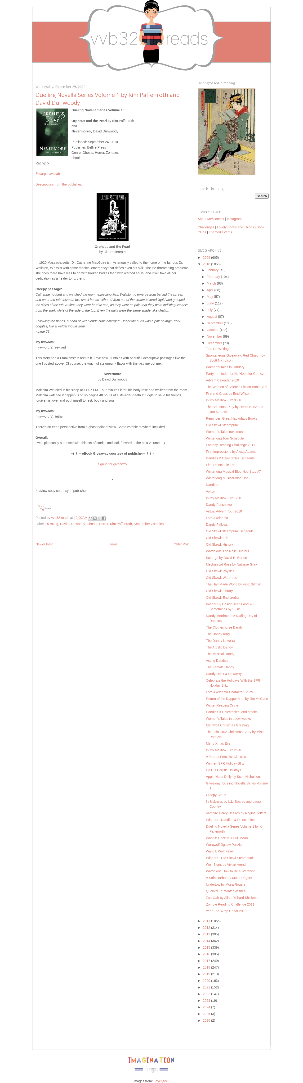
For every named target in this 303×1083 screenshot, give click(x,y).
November (215, 336)
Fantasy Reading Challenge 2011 (230, 445)
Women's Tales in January (225, 367)
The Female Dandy (220, 667)
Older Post (181, 544)
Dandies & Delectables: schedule (230, 458)
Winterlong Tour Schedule (225, 438)
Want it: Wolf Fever (220, 851)
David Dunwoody (72, 524)
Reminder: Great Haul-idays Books (231, 418)
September (215, 323)
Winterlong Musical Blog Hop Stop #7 (233, 471)
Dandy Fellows (217, 524)
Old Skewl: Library (219, 591)
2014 (207, 941)
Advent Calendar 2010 (222, 380)
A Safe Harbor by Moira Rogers (229, 878)
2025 (207, 1014)
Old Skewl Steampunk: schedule (230, 531)
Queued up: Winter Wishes (225, 891)
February (214, 277)
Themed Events (220, 232)
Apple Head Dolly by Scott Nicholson (233, 777)
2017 (207, 961)
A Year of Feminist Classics (226, 757)
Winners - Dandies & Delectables (230, 820)
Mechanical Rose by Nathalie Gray (231, 564)
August (212, 316)
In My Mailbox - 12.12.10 (224, 498)
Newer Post (44, 544)
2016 (207, 954)
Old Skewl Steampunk (222, 425)
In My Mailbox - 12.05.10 (224, 400)
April (210, 290)
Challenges (206, 227)
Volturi (210, 491)
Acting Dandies (217, 660)
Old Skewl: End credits (222, 597)
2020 (207, 981)
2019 (207, 974)
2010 (207, 264)
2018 (207, 967)
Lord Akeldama (217, 518)
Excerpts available (49, 174)
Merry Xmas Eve (218, 743)
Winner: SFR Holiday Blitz (225, 763)
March (212, 283)
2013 (207, 934)
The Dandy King (218, 634)
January (213, 270)
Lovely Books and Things (235, 227)
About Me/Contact (211, 219)
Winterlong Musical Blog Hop (227, 478)
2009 (207, 257)
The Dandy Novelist (220, 641)
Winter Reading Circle (222, 705)
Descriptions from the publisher (58, 184)
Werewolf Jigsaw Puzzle (224, 845)
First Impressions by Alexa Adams (231, 451)
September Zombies (149, 524)
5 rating (52, 524)
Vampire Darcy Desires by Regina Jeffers (236, 813)
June (211, 303)
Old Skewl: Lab (217, 538)
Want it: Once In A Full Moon (227, 838)
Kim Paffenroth (121, 524)
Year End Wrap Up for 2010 (226, 911)
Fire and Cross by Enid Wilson (228, 393)
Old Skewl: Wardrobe (221, 578)
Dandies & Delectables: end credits (232, 712)
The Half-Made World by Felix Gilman (233, 584)
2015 (207, 947)
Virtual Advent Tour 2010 (224, 511)
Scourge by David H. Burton (226, 558)
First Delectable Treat (221, 465)
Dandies (212, 485)
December (215, 343)
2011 (207, 921)
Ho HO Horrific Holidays (223, 770)
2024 (207, 1007)
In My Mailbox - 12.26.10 (224, 750)
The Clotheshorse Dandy (224, 627)
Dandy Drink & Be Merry (224, 674)
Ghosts (92, 524)
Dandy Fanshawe (219, 505)
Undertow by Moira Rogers (225, 884)
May (210, 297)
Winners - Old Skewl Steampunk (230, 858)
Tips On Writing (217, 349)
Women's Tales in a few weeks (228, 718)
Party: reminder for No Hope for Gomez (235, 374)
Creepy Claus (216, 795)
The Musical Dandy (220, 654)
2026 (207, 1020)
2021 (207, 987)
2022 (207, 994)
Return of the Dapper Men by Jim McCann (237, 699)
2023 (207, 1000)
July (210, 310)
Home (113, 544)
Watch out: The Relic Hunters (227, 551)
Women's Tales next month (225, 432)
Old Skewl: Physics (220, 571)
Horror (103, 524)
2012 (207, 927)
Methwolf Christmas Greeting (227, 725)
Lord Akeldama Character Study (229, 692)
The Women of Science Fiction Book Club (236, 387)
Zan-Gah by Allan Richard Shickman (232, 898)
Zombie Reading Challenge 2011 (230, 904)
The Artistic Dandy (219, 647)
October (213, 330)
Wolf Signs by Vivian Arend (226, 864)
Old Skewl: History (219, 544)
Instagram (234, 219)
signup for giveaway (112, 464)
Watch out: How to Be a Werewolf (230, 871)
